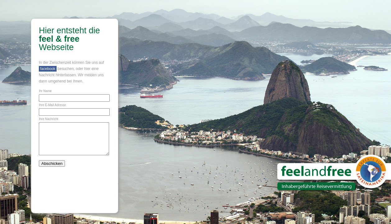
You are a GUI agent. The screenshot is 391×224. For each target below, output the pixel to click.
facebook (47, 69)
